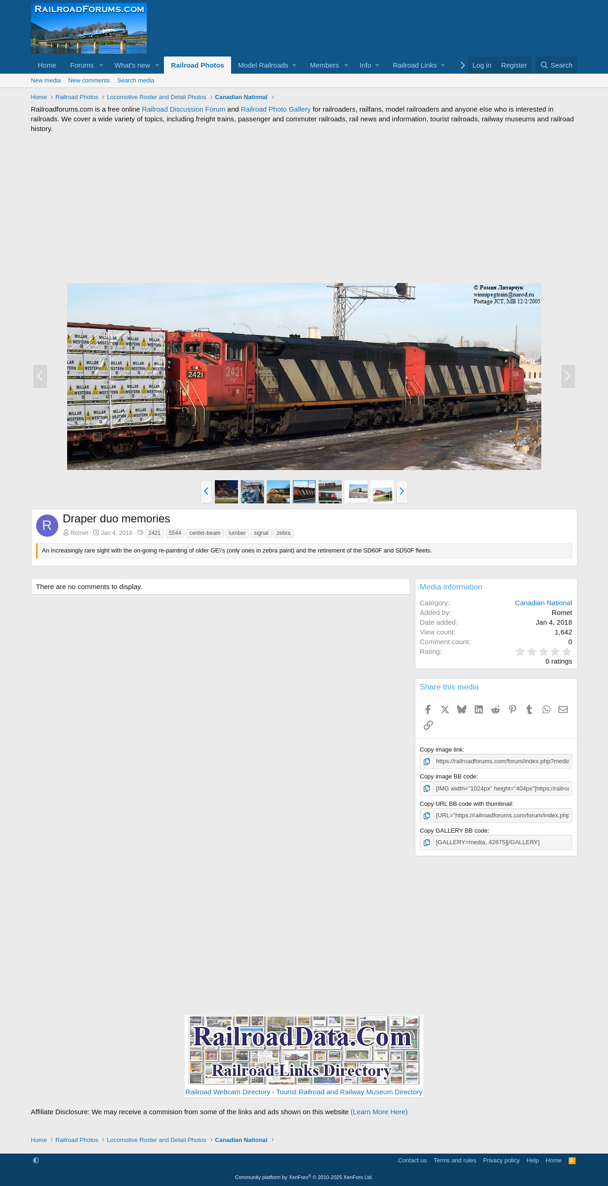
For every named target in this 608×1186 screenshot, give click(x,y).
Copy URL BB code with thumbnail (466, 803)
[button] (100, 65)
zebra (283, 533)
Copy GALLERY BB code (454, 830)
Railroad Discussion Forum (184, 109)
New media (46, 80)
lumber (237, 533)
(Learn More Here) (379, 1112)
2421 (154, 533)
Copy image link (441, 749)
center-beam (204, 533)
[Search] (556, 65)
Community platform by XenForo (304, 1177)
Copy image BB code (448, 776)
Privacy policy (501, 1160)
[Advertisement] (304, 208)
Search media (135, 80)
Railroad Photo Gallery (276, 109)
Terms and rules (454, 1160)
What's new (132, 65)
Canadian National (543, 603)
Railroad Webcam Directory (227, 1092)
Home (47, 65)
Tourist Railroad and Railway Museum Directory (349, 1092)
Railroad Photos (197, 65)
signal (261, 533)
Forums (82, 65)
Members (324, 65)
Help (533, 1160)
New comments (89, 80)
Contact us (412, 1160)
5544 (175, 533)
